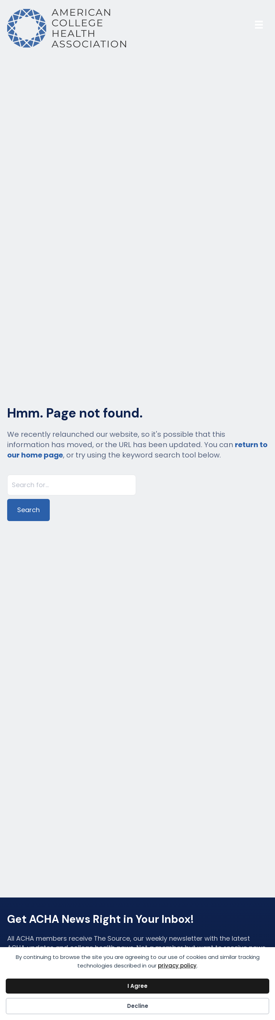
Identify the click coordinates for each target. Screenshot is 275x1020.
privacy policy (177, 965)
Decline (137, 1006)
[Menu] (259, 25)
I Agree (137, 986)
